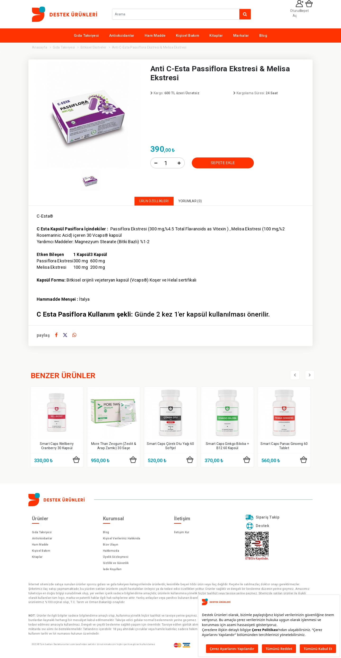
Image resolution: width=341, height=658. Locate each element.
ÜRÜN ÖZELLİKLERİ (151, 201)
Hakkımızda (111, 552)
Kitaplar (216, 35)
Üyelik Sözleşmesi (115, 558)
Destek (258, 529)
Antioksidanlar (122, 35)
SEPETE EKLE (223, 163)
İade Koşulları (112, 570)
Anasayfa (39, 47)
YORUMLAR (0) (193, 201)
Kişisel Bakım (187, 35)
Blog (263, 35)
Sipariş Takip (264, 520)
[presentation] (295, 376)
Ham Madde (155, 35)
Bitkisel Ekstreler (93, 47)
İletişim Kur (181, 533)
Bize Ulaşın (110, 546)
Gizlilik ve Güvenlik (116, 564)
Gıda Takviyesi (86, 35)
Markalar (241, 35)
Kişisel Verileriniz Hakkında (121, 540)
